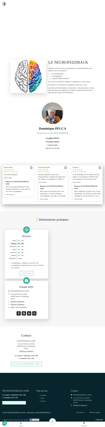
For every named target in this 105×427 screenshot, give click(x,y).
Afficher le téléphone (17, 301)
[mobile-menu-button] (52, 421)
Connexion (99, 419)
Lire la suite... (8, 178)
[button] (4, 423)
